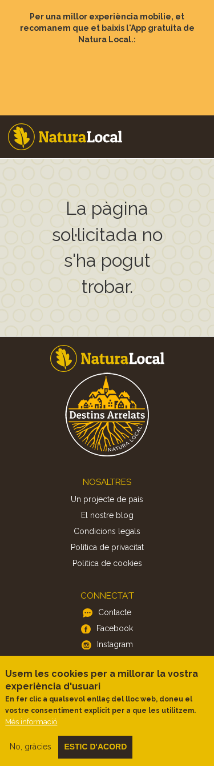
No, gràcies (30, 756)
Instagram (115, 644)
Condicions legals (107, 531)
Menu (197, 120)
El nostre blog (107, 515)
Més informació (31, 732)
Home (65, 136)
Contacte (114, 612)
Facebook (114, 628)
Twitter (115, 660)
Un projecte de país (107, 499)
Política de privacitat (107, 547)
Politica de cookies (107, 563)
